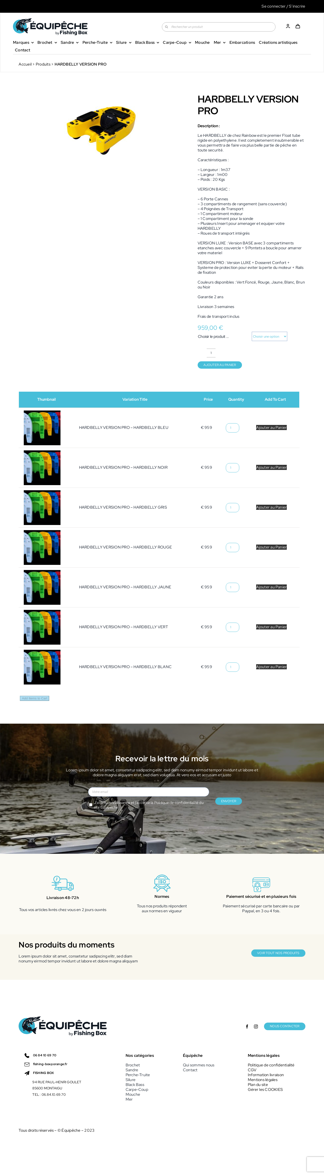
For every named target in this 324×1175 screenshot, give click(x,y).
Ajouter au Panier (271, 427)
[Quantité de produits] (211, 353)
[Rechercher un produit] (218, 27)
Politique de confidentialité (176, 802)
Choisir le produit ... (213, 336)
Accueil (25, 64)
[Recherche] (166, 27)
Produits (43, 64)
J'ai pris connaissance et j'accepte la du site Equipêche (149, 805)
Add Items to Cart (34, 698)
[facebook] (247, 1043)
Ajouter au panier (220, 365)
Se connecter (274, 6)
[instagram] (256, 1043)
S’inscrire (297, 6)
